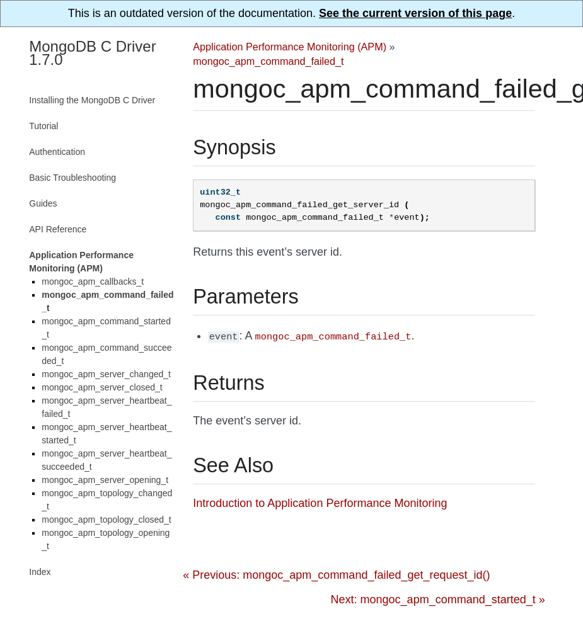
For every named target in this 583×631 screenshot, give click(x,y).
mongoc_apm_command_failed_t (268, 61)
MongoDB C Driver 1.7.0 (92, 53)
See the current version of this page (415, 13)
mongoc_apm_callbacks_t (93, 281)
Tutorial (43, 126)
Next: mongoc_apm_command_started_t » (438, 598)
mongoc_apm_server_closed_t (102, 387)
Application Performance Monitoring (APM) (289, 46)
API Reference (57, 229)
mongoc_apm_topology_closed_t (106, 519)
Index (39, 572)
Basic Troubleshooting (72, 178)
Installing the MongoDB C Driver (92, 100)
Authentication (57, 152)
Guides (43, 203)
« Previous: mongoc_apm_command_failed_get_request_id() (336, 573)
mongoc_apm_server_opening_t (105, 480)
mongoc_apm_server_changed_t (106, 374)
